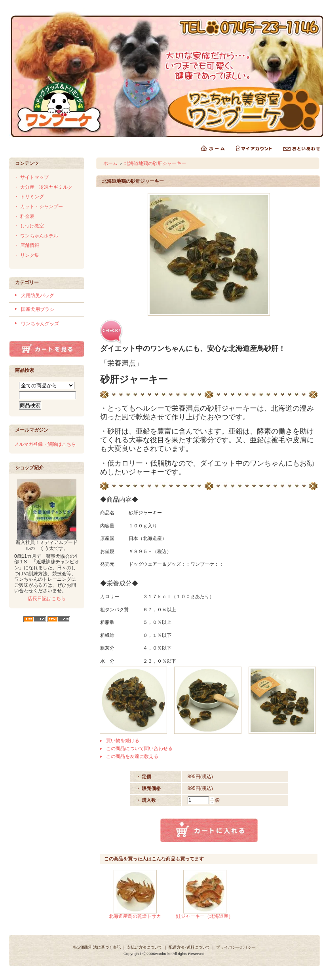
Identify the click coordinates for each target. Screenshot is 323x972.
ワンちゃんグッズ (40, 323)
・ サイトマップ (31, 177)
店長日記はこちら (47, 598)
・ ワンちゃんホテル (36, 236)
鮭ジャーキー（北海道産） (204, 916)
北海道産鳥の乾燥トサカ (135, 916)
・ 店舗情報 (26, 245)
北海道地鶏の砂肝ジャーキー (155, 163)
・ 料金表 (24, 216)
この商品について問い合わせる (139, 748)
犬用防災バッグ (37, 295)
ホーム (110, 163)
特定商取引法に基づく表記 (97, 947)
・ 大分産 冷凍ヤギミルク (43, 187)
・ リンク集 (26, 255)
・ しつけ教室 (29, 226)
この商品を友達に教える (132, 756)
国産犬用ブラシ (37, 309)
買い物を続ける (122, 740)
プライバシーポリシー (236, 947)
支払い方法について (144, 947)
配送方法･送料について (189, 947)
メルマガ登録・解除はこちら (45, 444)
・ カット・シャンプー (38, 206)
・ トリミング (29, 196)
